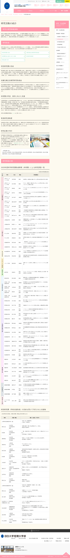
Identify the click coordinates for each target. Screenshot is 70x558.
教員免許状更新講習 (61, 53)
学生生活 (42, 10)
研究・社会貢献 (64, 10)
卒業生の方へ (49, 6)
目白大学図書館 (59, 65)
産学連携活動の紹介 (61, 41)
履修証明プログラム (61, 56)
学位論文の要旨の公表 (61, 47)
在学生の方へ (43, 6)
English (45, 1)
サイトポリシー (58, 556)
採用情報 (67, 541)
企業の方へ (67, 6)
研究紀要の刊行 (5, 59)
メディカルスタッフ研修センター (62, 78)
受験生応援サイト (60, 1)
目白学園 (59, 538)
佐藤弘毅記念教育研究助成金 (32, 52)
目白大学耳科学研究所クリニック (62, 83)
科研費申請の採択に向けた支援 (9, 56)
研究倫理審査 (59, 44)
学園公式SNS (59, 541)
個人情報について (48, 541)
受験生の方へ (37, 6)
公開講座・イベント (60, 62)
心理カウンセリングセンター (62, 72)
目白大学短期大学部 (33, 538)
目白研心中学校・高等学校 (47, 538)
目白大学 (13, 538)
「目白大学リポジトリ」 (19, 143)
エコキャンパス (59, 87)
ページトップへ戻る (66, 553)
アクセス (39, 1)
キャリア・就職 (53, 10)
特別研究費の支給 (6, 52)
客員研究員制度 (29, 56)
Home (2, 14)
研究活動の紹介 (60, 39)
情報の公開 (66, 538)
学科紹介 (31, 10)
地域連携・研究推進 (18, 14)
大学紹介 (19, 10)
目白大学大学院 (22, 538)
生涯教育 (58, 50)
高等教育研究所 (59, 69)
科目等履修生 (59, 58)
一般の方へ (61, 6)
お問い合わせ (32, 1)
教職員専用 (65, 556)
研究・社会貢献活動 (60, 30)
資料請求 (67, 1)
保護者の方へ (55, 6)
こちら (13, 113)
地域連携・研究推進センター (62, 36)
